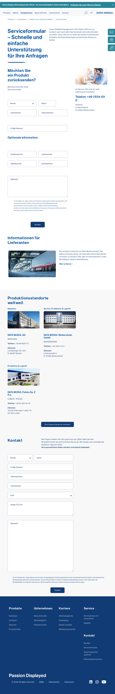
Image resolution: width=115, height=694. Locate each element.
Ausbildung (63, 620)
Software (13, 620)
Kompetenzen (26, 13)
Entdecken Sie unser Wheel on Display (85, 5)
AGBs (41, 682)
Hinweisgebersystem (93, 659)
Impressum (36, 582)
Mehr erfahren (65, 264)
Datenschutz (54, 682)
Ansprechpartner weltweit (91, 653)
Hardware (13, 616)
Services (12, 625)
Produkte (7, 13)
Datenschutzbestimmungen (74, 582)
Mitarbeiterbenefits (67, 629)
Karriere (65, 13)
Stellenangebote (66, 616)
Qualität (87, 623)
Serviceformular (61, 19)
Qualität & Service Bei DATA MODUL (41, 19)
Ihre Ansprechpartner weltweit (57, 424)
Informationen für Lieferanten (91, 617)
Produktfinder (15, 629)
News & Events (41, 13)
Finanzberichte (40, 625)
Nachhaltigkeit (40, 620)
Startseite (11, 19)
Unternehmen (54, 13)
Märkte (15, 13)
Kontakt (87, 643)
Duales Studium (65, 625)
